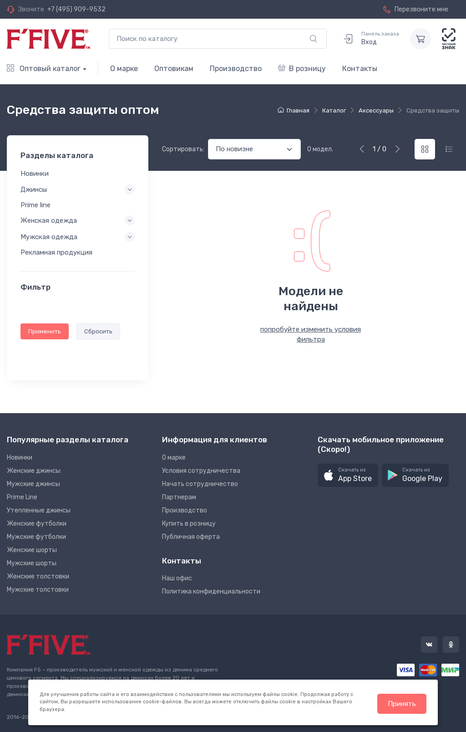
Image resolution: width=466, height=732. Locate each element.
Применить (44, 331)
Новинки (34, 174)
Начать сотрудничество (200, 484)
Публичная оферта (191, 537)
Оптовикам (173, 68)
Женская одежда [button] (48, 220)
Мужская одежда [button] (48, 237)
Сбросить (98, 331)
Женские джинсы (34, 471)
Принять (402, 704)
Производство (236, 68)
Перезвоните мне (415, 9)
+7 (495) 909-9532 (76, 9)
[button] (348, 475)
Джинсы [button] (33, 189)
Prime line (35, 205)
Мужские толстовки (38, 590)
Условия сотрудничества (201, 471)
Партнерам (179, 497)
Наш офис (177, 578)
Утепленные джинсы (39, 510)
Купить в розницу (189, 523)
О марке (124, 68)
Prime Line (22, 497)
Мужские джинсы (33, 484)
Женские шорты (32, 550)
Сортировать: (183, 149)
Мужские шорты (31, 563)
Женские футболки (36, 523)
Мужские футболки (36, 537)
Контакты (359, 68)
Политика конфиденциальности (211, 591)
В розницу (302, 68)
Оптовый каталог (44, 68)
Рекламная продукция (56, 253)
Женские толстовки (38, 576)
